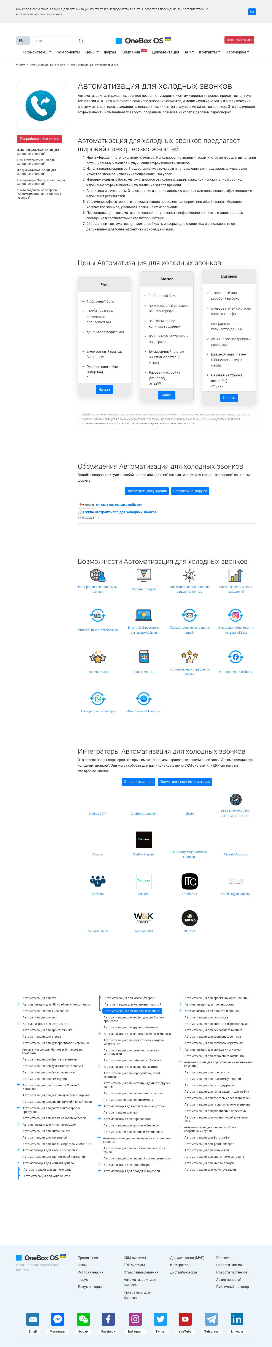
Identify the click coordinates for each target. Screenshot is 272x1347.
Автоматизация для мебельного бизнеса (132, 1060)
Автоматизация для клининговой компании (53, 1156)
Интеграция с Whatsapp (98, 711)
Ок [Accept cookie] (252, 11)
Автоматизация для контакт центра (48, 1163)
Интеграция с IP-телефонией (98, 630)
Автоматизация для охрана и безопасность (134, 1132)
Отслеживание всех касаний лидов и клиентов (190, 589)
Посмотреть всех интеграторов (185, 782)
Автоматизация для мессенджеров (129, 998)
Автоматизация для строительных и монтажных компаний (218, 1064)
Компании (134, 52)
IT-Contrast (189, 894)
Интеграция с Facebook (235, 672)
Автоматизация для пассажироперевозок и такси (134, 1150)
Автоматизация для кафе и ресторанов (50, 1150)
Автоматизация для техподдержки (209, 1085)
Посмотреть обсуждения (147, 491)
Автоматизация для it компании (45, 1011)
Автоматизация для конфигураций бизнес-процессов (133, 1019)
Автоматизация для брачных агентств (49, 1059)
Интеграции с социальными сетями (98, 589)
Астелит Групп (98, 930)
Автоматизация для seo (39, 1017)
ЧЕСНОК (190, 930)
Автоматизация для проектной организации (216, 998)
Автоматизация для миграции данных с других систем (136, 1085)
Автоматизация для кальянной (44, 1137)
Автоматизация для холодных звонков (132, 1011)
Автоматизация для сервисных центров (213, 1036)
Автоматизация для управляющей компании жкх (216, 1119)
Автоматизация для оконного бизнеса (130, 1125)
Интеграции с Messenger (144, 711)
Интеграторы (180, 1265)
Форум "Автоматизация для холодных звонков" (36, 171)
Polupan (144, 894)
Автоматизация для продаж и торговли (132, 1171)
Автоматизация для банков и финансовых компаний (52, 1051)
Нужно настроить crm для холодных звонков (117, 512)
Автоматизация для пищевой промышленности (137, 1158)
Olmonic (97, 854)
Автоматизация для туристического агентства (218, 1104)
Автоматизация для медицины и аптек (131, 1066)
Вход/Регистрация (239, 39)
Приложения (88, 1258)
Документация (165, 52)
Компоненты (68, 52)
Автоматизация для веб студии (44, 1079)
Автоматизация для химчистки (207, 1150)
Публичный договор (232, 1287)
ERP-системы (134, 1265)
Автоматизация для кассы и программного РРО (56, 1144)
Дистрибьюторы (183, 1272)
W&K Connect (144, 930)
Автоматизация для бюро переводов (48, 1072)
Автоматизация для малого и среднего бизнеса (137, 1033)
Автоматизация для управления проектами (216, 1111)
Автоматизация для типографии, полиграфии (217, 1091)
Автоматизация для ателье (41, 1036)
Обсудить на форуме (190, 491)
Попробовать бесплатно (39, 139)
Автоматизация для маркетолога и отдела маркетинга (133, 1042)
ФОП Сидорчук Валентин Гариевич (189, 854)
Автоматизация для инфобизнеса (46, 1131)
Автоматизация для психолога (206, 1017)
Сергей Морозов (235, 854)
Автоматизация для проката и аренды (212, 1011)
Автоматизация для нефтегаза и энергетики (135, 1106)
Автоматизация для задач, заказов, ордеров (54, 1118)
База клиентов (144, 672)
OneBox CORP (98, 813)
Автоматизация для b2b (39, 998)
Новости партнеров (232, 1272)
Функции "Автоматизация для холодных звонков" (38, 151)
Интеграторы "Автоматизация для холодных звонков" (41, 182)
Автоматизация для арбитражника (47, 1030)
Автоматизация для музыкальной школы (133, 1093)
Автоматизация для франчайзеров (209, 1144)
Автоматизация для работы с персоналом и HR (218, 1024)
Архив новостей (229, 1280)
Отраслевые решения (141, 1272)
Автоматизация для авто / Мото (45, 1024)
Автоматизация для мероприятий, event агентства (131, 1075)
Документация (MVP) (187, 1258)
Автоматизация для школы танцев (209, 1163)
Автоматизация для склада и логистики (213, 1049)
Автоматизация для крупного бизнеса (130, 1027)
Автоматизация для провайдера (127, 1165)
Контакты (208, 52)
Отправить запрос (138, 782)
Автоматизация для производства (209, 1004)
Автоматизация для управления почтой (133, 1004)
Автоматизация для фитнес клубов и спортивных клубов (210, 1129)
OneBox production (144, 813)
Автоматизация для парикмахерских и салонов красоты (137, 1140)
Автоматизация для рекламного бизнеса (214, 1030)
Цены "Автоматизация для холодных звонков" (36, 161)
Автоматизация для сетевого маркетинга (214, 1043)
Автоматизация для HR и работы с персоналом (56, 1004)
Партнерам (236, 52)
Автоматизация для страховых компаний (214, 1056)
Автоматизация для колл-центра (47, 1176)
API (188, 52)
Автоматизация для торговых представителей (217, 1098)
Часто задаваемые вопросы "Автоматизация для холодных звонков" (39, 193)
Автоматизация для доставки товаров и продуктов (51, 1110)
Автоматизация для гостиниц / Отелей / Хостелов (50, 1087)
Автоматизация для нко (120, 1112)
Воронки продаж (144, 589)
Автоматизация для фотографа (207, 1137)
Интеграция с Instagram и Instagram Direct (236, 630)
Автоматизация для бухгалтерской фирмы (52, 1066)
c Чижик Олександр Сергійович (119, 504)
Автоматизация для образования (127, 1119)
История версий (90, 1272)
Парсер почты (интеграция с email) (190, 630)
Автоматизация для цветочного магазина (214, 1156)
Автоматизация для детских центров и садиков (56, 1095)
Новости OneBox (229, 1265)
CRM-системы (35, 52)
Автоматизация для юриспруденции (210, 1169)
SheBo (189, 813)
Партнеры (224, 1258)
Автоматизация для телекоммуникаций (213, 1079)
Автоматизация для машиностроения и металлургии (131, 1052)
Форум (110, 52)
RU (21, 40)
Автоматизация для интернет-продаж (49, 1124)
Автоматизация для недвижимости (128, 1099)
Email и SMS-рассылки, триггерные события (144, 630)
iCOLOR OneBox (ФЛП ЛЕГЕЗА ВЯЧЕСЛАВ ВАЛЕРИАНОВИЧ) (235, 813)
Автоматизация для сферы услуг (208, 1072)
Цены (90, 52)
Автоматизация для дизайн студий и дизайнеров (57, 1101)
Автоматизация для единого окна (48, 1169)
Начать (104, 389)
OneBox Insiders (144, 854)
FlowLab (98, 894)
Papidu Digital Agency (235, 894)
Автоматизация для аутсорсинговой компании (55, 1043)
